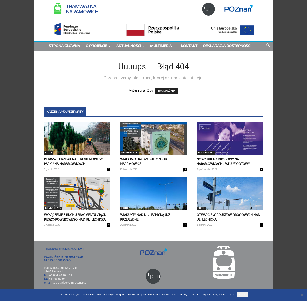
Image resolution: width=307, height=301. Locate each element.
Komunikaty (129, 153)
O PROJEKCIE (98, 46)
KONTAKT (189, 46)
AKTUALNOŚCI (130, 46)
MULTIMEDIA (162, 46)
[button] (268, 46)
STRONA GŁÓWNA (64, 46)
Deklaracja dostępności (227, 46)
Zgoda (242, 294)
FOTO (48, 153)
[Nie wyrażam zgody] (302, 295)
